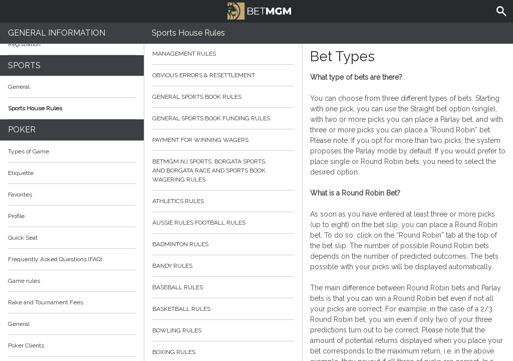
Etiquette (21, 172)
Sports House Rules (35, 108)
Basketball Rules (223, 308)
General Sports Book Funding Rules (223, 118)
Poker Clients (72, 345)
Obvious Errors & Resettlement (223, 75)
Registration (24, 44)
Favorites (20, 194)
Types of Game (28, 151)
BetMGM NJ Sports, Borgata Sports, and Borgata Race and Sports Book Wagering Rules (223, 170)
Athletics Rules (223, 201)
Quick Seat (23, 237)
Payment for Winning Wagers (223, 139)
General (19, 86)
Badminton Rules (223, 244)
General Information (56, 33)
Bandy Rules (223, 265)
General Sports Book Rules (223, 96)
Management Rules (223, 53)
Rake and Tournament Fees (45, 302)
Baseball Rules (223, 287)
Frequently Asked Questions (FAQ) (72, 259)
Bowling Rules (223, 330)
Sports (24, 65)
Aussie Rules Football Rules (223, 222)
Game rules (24, 280)
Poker (22, 129)
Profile (16, 216)
